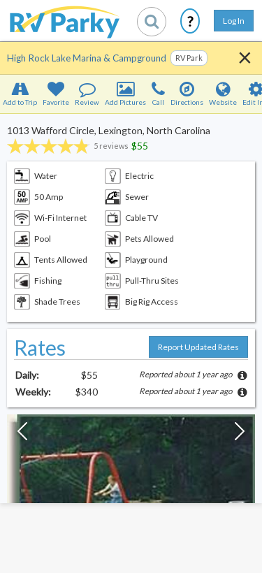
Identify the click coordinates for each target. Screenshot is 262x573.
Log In (234, 20)
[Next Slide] (239, 434)
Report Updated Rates (198, 347)
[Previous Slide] (22, 434)
